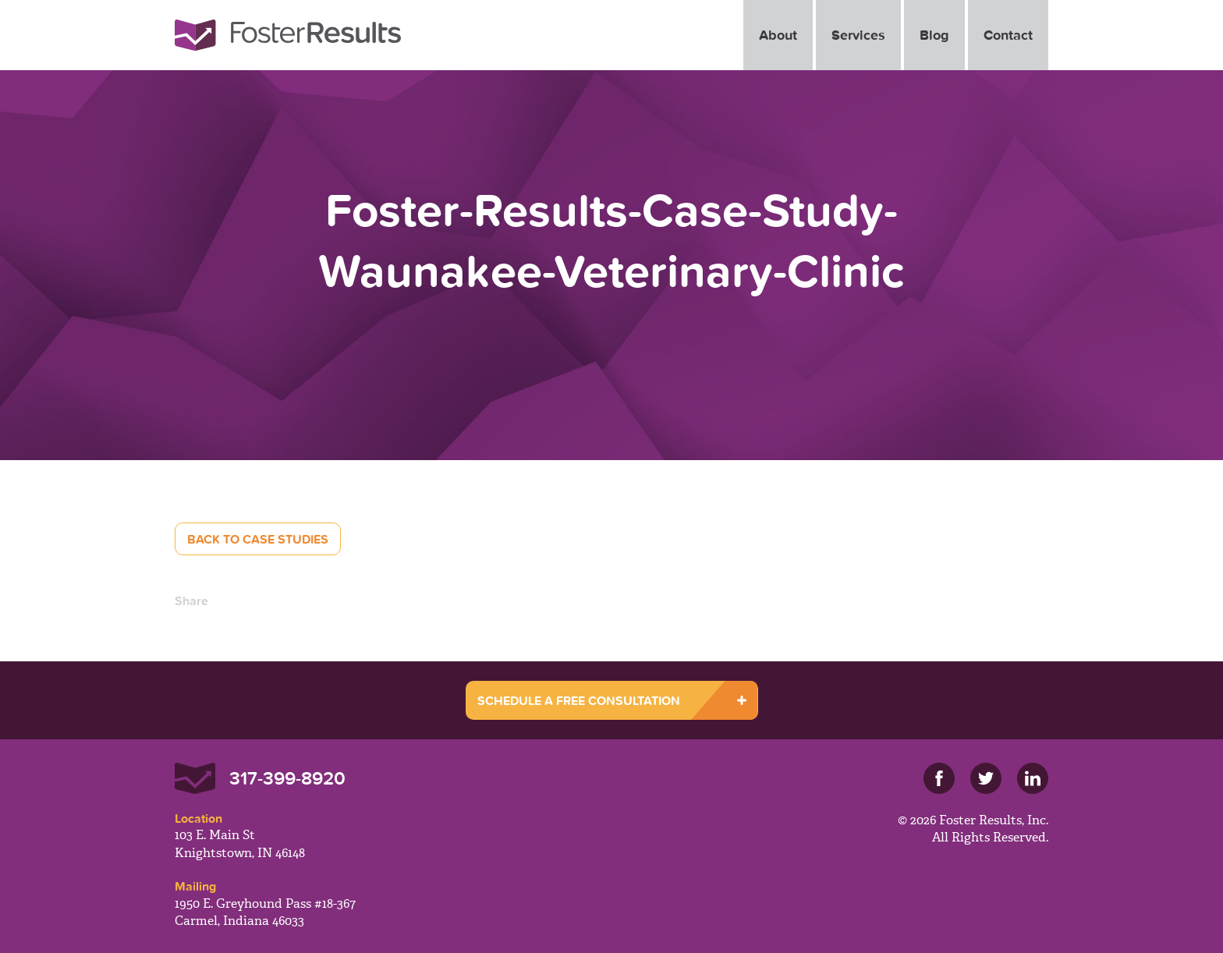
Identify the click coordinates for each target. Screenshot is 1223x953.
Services (858, 35)
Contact (1008, 35)
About (778, 35)
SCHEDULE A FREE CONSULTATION (578, 700)
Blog (934, 35)
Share (191, 600)
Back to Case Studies (257, 539)
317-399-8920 (287, 778)
